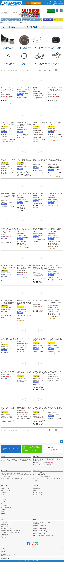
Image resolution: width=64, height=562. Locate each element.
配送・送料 (36, 456)
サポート (3, 519)
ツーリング (3, 501)
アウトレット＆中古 (48, 20)
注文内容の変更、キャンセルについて (10, 530)
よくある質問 (4, 535)
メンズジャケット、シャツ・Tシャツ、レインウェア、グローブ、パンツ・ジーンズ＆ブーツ (16, 20)
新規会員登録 (36, 488)
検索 (19, 14)
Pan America (4, 492)
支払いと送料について (6, 526)
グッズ (37, 20)
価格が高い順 (14, 70)
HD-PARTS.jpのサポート (7, 522)
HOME (1, 22)
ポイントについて (5, 537)
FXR (2, 503)
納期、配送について (6, 528)
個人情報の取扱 (5, 558)
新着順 (8, 70)
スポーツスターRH (5, 490)
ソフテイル (3, 499)
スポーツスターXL (5, 488)
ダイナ (2, 495)
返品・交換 (4, 470)
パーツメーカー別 (58, 20)
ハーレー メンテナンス (10, 22)
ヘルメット (27, 20)
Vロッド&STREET (5, 505)
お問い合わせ (4, 551)
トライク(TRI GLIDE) (6, 507)
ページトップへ (61, 441)
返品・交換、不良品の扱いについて (10, 532)
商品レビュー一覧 (37, 495)
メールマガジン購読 (38, 492)
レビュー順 (28, 70)
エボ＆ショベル (5, 509)
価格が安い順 (21, 70)
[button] (52, 70)
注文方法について (5, 524)
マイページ (36, 485)
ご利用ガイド (19, 460)
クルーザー (3, 497)
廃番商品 (3, 513)
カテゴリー (4, 485)
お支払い (3, 456)
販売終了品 (3, 511)
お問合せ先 (36, 470)
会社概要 (35, 519)
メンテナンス (6, 20)
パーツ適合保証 (51, 11)
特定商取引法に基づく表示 (8, 555)
